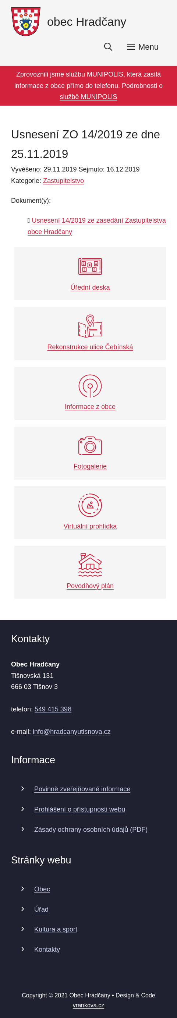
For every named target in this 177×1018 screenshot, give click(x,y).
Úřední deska (90, 273)
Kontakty (47, 949)
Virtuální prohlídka (90, 512)
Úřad (41, 909)
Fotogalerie (90, 452)
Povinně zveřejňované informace (82, 789)
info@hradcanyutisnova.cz (71, 731)
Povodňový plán (90, 571)
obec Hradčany (86, 21)
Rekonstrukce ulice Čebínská (90, 332)
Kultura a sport (55, 929)
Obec (42, 889)
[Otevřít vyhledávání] (108, 47)
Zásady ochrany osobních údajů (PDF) (91, 829)
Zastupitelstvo (63, 180)
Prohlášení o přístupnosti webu (79, 809)
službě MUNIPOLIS (88, 96)
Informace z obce (90, 392)
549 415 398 (53, 709)
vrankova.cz (88, 1005)
